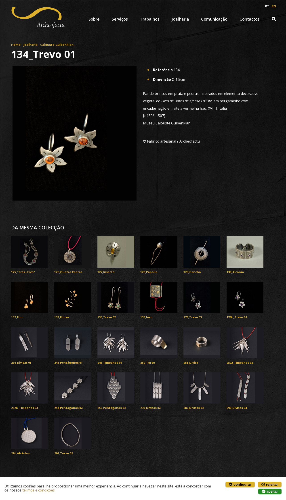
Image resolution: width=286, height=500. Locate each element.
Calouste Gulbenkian (57, 45)
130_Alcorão (235, 272)
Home (16, 45)
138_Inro (146, 317)
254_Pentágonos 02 (68, 408)
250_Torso (147, 363)
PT (267, 6)
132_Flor (17, 317)
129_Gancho (192, 272)
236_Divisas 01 (21, 363)
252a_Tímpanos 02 (240, 363)
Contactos (250, 19)
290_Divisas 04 (237, 408)
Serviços (120, 19)
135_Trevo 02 (106, 317)
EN (274, 6)
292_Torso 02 (63, 453)
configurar (240, 484)
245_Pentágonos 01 (68, 363)
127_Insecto (106, 272)
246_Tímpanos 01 (109, 363)
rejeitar (269, 484)
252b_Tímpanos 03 (24, 408)
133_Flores (61, 317)
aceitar (270, 491)
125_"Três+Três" (23, 272)
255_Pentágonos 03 (111, 408)
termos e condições (38, 490)
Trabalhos (150, 19)
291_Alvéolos (20, 453)
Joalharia (180, 19)
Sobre (94, 19)
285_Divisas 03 (193, 408)
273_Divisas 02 (150, 408)
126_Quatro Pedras (68, 272)
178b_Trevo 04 (237, 317)
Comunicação (214, 19)
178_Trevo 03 (192, 317)
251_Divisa (190, 363)
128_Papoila (148, 272)
